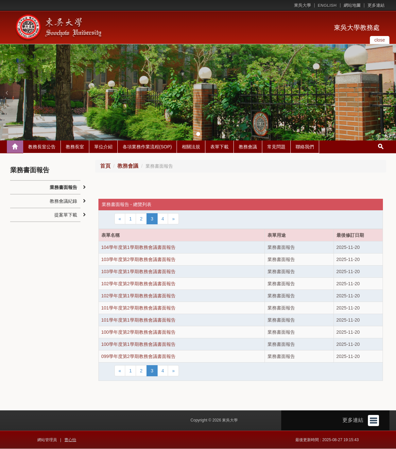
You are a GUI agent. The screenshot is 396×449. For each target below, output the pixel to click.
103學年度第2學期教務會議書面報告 (138, 259)
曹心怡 (70, 440)
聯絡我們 (305, 147)
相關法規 (191, 147)
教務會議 (248, 147)
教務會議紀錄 (63, 201)
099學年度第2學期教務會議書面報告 (138, 356)
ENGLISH (327, 5)
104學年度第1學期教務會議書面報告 (138, 247)
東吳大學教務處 (357, 27)
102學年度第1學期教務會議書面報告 (138, 296)
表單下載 (219, 147)
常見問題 (276, 147)
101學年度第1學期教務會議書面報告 (138, 320)
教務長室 (75, 147)
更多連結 (376, 5)
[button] (6, 93)
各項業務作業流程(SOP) (147, 147)
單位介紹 (103, 147)
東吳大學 (302, 5)
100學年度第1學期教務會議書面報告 (138, 344)
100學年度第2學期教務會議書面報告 (138, 332)
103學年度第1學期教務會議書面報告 (138, 271)
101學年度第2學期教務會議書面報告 (138, 308)
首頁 (105, 166)
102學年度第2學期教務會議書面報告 (138, 284)
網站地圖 (352, 5)
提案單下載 (65, 215)
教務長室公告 (42, 147)
